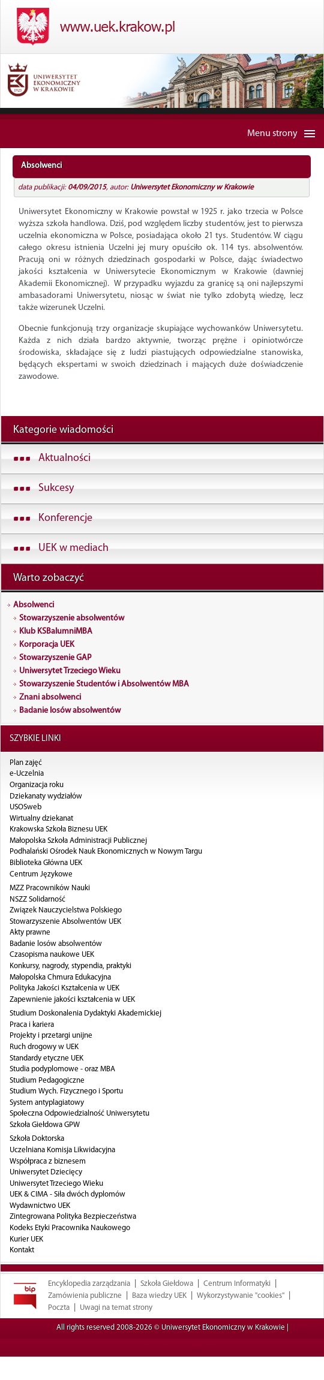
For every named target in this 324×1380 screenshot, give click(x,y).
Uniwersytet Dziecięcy (46, 1172)
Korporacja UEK (46, 644)
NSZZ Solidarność (37, 899)
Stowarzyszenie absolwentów (71, 618)
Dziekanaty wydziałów (46, 796)
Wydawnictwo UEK (40, 1206)
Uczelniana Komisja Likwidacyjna (62, 1150)
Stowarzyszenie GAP (55, 657)
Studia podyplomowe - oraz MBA (62, 1069)
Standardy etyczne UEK (46, 1058)
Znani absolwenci (50, 697)
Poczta (59, 1331)
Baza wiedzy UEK (159, 1319)
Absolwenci (33, 605)
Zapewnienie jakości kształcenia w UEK (72, 1000)
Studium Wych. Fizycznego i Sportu (66, 1091)
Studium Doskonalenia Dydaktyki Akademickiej (85, 1013)
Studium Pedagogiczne (47, 1080)
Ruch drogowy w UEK (44, 1047)
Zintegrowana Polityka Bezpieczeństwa (73, 1217)
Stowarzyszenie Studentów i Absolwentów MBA (104, 684)
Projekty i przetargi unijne (51, 1035)
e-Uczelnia (27, 774)
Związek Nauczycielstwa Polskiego (66, 910)
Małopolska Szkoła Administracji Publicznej (78, 841)
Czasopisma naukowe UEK (52, 955)
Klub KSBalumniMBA (55, 631)
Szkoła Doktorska (37, 1139)
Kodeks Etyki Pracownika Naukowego (70, 1228)
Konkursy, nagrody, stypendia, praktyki (70, 966)
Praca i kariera (32, 1025)
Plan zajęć (26, 763)
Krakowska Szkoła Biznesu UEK (58, 829)
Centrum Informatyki (237, 1307)
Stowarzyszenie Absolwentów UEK (65, 922)
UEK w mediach (73, 548)
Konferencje (65, 518)
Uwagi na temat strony (116, 1331)
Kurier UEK (26, 1239)
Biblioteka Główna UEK (46, 863)
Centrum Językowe (41, 874)
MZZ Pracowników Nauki (50, 888)
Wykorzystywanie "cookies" (240, 1319)
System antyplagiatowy (47, 1103)
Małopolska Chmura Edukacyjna (60, 977)
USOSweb (25, 807)
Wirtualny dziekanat (41, 818)
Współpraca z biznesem (48, 1161)
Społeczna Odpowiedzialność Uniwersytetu (79, 1113)
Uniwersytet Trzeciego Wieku (70, 671)
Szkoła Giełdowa (166, 1307)
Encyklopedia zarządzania (89, 1307)
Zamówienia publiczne (85, 1319)
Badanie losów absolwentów (70, 710)
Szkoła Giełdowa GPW (45, 1125)
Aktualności (64, 458)
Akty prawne (30, 932)
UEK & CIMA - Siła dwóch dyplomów (67, 1194)
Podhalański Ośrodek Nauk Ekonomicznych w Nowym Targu (106, 851)
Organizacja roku (37, 785)
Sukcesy (56, 488)
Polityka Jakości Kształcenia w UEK (64, 988)
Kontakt (22, 1250)
